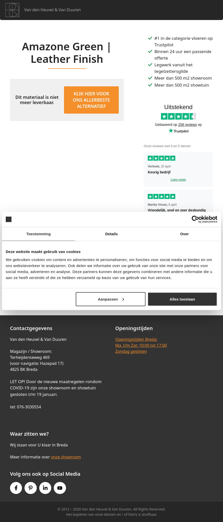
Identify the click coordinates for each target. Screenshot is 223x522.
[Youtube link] (60, 488)
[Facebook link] (16, 488)
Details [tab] (111, 234)
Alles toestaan (182, 299)
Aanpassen (111, 299)
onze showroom (66, 457)
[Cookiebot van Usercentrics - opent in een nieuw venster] (195, 219)
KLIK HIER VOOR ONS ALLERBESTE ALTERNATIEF (91, 100)
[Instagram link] (45, 488)
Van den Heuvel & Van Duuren (52, 10)
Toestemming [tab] (38, 234)
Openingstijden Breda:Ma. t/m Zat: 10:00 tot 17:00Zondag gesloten (141, 345)
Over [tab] (184, 234)
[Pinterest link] (30, 488)
